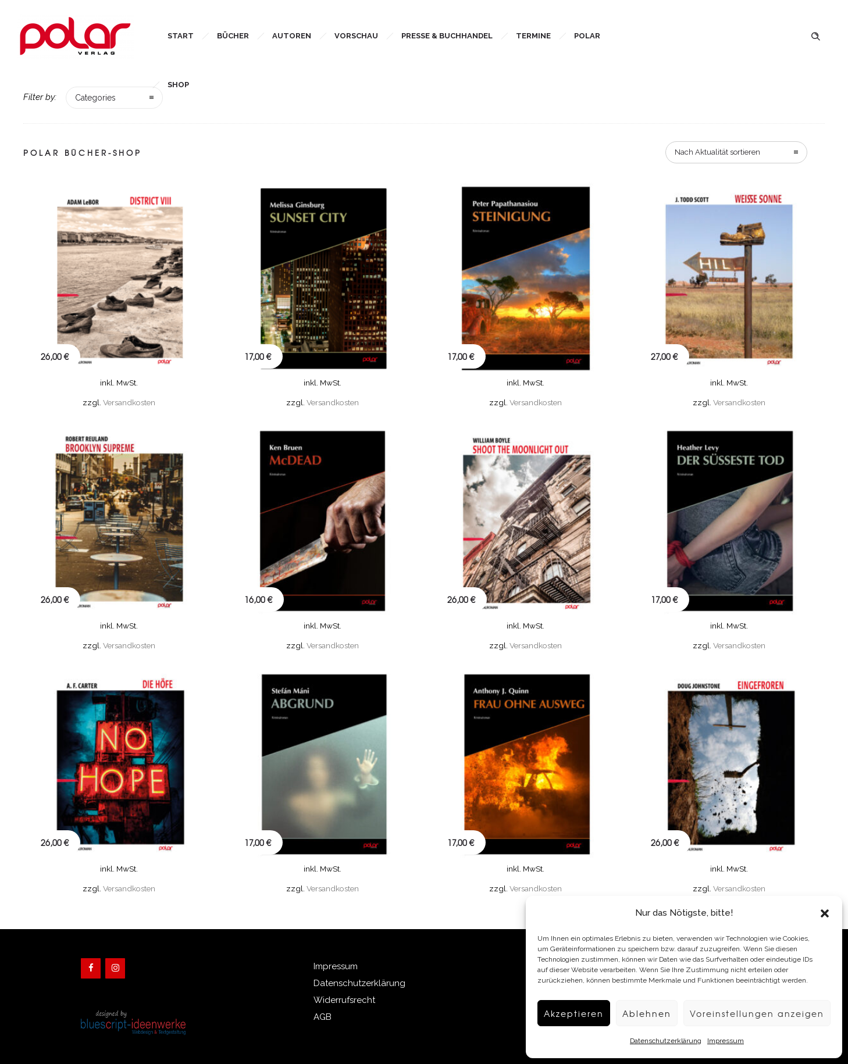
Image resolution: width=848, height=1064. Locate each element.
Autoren (291, 35)
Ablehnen (639, 1013)
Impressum (719, 1041)
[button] (825, 913)
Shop (178, 84)
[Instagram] (115, 968)
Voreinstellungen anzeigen (753, 1013)
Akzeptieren (564, 1013)
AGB (322, 1017)
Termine (533, 35)
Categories (95, 97)
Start (181, 35)
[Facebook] (91, 968)
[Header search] (815, 35)
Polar (587, 35)
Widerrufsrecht (344, 1000)
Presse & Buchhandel (447, 35)
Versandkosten (129, 402)
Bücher (233, 35)
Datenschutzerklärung (660, 1041)
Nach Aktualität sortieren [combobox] (717, 152)
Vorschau (356, 35)
